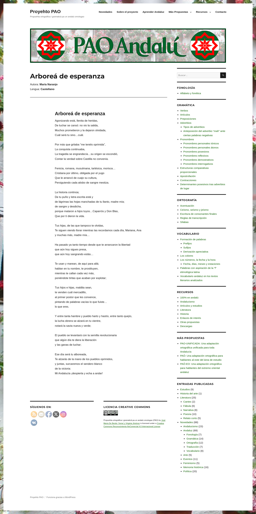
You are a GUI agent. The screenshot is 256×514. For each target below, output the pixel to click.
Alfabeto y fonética (190, 93)
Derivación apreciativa (195, 251)
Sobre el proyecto (127, 11)
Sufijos (187, 247)
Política (187, 471)
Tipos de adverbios (194, 127)
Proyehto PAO (45, 11)
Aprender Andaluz (153, 11)
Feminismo (189, 463)
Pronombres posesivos (196, 151)
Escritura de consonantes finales (198, 213)
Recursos (202, 11)
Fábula (187, 405)
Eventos (187, 459)
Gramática (192, 438)
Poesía (187, 414)
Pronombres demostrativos (198, 159)
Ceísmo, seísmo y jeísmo (194, 209)
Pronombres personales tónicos (201, 143)
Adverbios (185, 122)
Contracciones (188, 180)
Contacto (220, 11)
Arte (185, 455)
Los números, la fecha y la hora (197, 259)
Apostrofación (188, 176)
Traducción (192, 446)
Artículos (185, 114)
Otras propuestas (190, 322)
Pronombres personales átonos (200, 147)
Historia (184, 313)
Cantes (187, 401)
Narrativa (188, 410)
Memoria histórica (193, 467)
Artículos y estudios (191, 305)
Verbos (184, 110)
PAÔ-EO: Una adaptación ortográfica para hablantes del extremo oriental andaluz (201, 367)
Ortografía (192, 442)
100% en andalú (189, 297)
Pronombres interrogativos (198, 163)
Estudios (185, 389)
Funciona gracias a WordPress (61, 497)
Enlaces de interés (190, 318)
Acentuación (187, 205)
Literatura (185, 309)
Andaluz (187, 430)
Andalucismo (187, 301)
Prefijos (187, 243)
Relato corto (190, 418)
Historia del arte (189, 393)
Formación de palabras (193, 239)
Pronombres (187, 139)
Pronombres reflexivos (195, 155)
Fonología (192, 434)
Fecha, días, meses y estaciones (201, 263)
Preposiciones (188, 118)
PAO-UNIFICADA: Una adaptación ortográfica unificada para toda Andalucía (199, 347)
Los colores (186, 255)
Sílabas (184, 222)
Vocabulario (193, 450)
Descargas (186, 326)
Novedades (105, 11)
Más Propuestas (178, 11)
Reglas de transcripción (193, 218)
